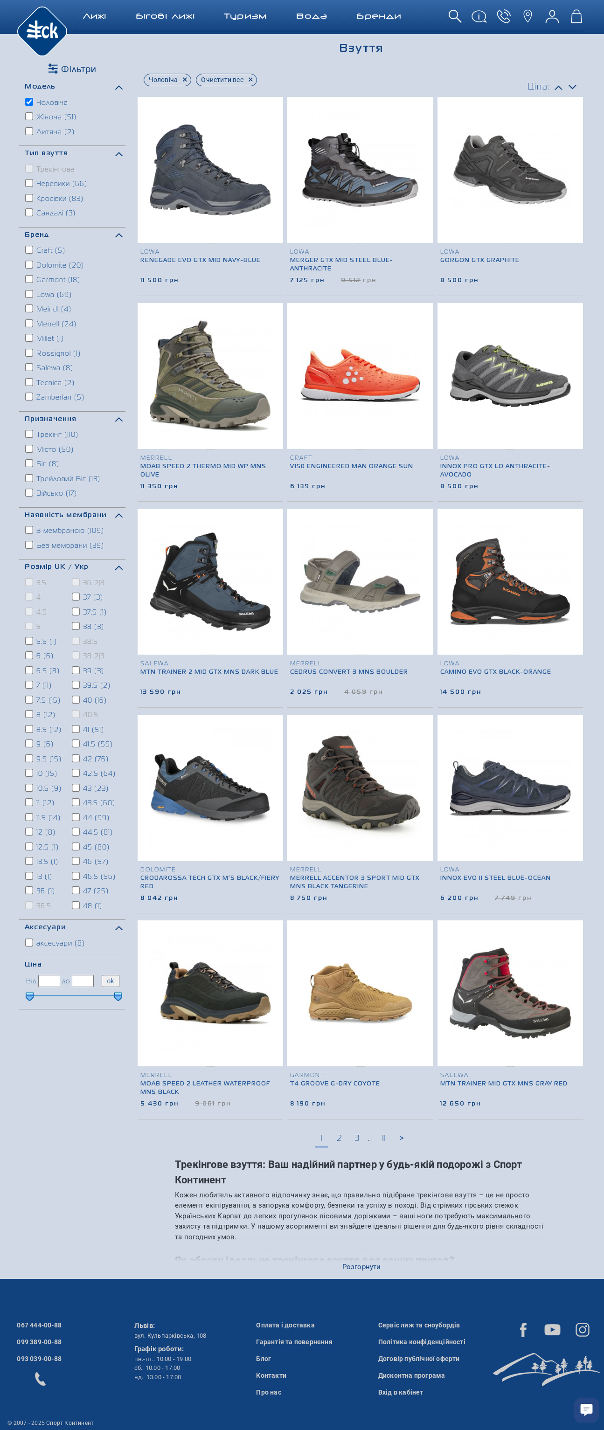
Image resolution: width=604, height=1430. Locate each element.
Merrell (51, 323)
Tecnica (50, 382)
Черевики (56, 183)
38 (88, 626)
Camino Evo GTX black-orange (495, 672)
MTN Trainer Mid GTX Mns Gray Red (504, 1084)
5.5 (41, 641)
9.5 (44, 758)
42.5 (94, 773)
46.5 (94, 876)
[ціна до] (83, 981)
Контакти (271, 1375)
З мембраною (65, 530)
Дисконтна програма (411, 1375)
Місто (50, 449)
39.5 (92, 685)
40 (90, 700)
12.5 (42, 847)
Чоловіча (47, 102)
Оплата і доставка (285, 1325)
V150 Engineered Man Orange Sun (351, 466)
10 (41, 773)
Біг (42, 463)
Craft (45, 250)
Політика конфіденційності (421, 1342)
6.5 (43, 670)
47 (91, 890)
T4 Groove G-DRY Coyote (335, 1084)
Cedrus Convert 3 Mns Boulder (349, 672)
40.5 (85, 714)
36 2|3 (88, 582)
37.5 (90, 612)
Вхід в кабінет (400, 1392)
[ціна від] (49, 981)
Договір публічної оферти (419, 1358)
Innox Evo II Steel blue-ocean (495, 878)
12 (41, 832)
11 (40, 802)
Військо (51, 493)
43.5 (94, 802)
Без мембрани (65, 545)
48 (87, 905)
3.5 (36, 582)
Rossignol (53, 353)
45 (91, 847)
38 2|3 (88, 655)
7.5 (43, 700)
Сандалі (51, 212)
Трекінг (52, 434)
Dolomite (55, 265)
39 (88, 670)
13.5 (42, 861)
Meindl (48, 308)
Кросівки (54, 198)
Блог (263, 1358)
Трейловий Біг (63, 478)
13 (39, 876)
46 (91, 861)
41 (88, 729)
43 (91, 788)
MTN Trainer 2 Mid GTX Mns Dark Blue (209, 672)
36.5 (38, 905)
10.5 (44, 788)
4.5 (36, 612)
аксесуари (55, 943)
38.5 (85, 641)
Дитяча (50, 131)
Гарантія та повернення (294, 1342)
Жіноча (51, 116)
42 (91, 758)
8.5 (44, 729)
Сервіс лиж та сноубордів (419, 1325)
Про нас (268, 1392)
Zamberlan (55, 397)
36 (40, 890)
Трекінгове (50, 169)
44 (91, 817)
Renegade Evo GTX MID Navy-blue (200, 260)
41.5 (93, 743)
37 (88, 597)
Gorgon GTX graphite (480, 260)
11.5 (43, 817)
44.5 (93, 832)
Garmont (53, 279)
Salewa (49, 367)
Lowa (49, 294)
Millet (45, 338)
